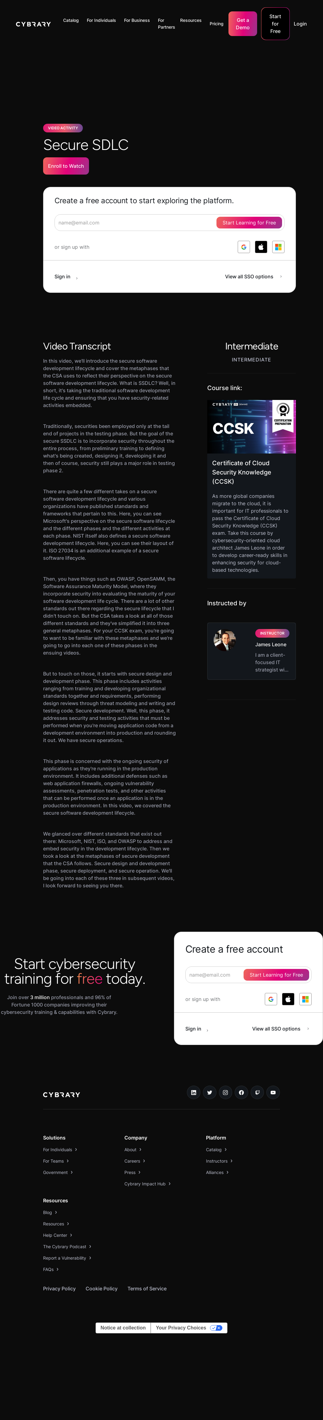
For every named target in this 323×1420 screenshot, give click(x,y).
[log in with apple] (261, 247)
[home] (33, 23)
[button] (72, 20)
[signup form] (170, 222)
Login (300, 24)
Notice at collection (123, 1327)
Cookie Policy (102, 1288)
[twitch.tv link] (257, 1092)
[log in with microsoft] (278, 247)
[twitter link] (209, 1092)
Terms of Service (147, 1288)
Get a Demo (243, 23)
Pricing (217, 23)
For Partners (166, 24)
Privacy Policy (59, 1288)
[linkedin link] (193, 1092)
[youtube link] (273, 1092)
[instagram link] (225, 1092)
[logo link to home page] (61, 1095)
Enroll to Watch (66, 166)
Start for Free (275, 23)
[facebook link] (241, 1092)
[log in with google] (244, 247)
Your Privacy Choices (181, 1327)
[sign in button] (69, 276)
